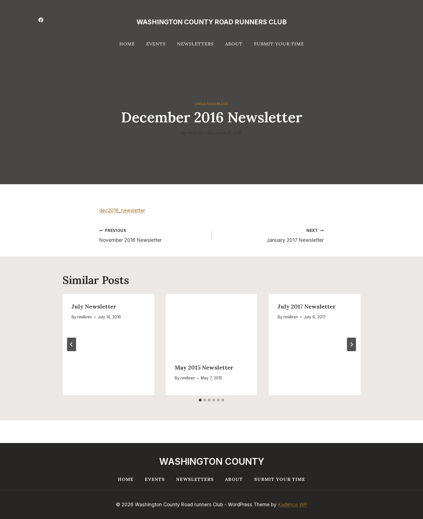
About (234, 44)
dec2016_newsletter (122, 210)
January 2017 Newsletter (270, 235)
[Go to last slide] (71, 344)
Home (127, 44)
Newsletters (195, 44)
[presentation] (212, 324)
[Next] (351, 344)
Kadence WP (292, 504)
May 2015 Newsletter (204, 367)
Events (156, 44)
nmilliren (194, 133)
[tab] (200, 400)
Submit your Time (279, 44)
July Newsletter (94, 306)
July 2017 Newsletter (307, 306)
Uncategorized (211, 104)
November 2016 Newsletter (153, 235)
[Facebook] (41, 20)
